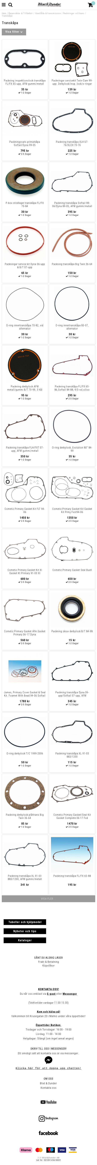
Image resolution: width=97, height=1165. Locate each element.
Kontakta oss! (48, 989)
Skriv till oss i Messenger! (49, 1048)
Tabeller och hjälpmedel (25, 922)
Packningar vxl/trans (73, 13)
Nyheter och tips (24, 931)
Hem (4, 13)
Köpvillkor (48, 965)
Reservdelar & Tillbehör (21, 13)
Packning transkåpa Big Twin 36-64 (72, 264)
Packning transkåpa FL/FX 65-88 (72, 875)
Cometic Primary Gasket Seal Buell (72, 570)
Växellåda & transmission (48, 13)
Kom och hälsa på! (48, 1011)
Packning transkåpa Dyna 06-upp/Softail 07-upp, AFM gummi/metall (72, 695)
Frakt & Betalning (48, 961)
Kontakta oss (48, 1087)
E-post (51, 993)
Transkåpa (7, 16)
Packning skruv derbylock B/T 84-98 (72, 631)
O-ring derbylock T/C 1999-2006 (25, 753)
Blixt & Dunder (48, 1083)
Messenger (70, 993)
